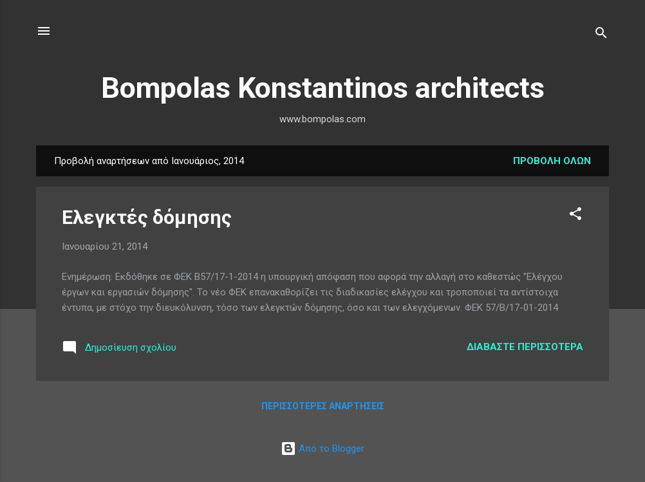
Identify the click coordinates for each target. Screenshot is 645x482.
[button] (575, 216)
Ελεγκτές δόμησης (147, 217)
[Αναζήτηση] (601, 35)
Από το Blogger (322, 448)
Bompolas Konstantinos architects (323, 88)
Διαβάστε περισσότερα (525, 347)
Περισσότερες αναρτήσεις (322, 406)
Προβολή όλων (552, 161)
